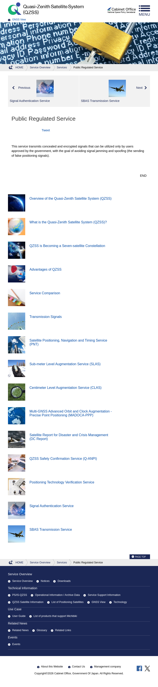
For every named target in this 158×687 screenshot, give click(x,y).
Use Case (15, 609)
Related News (17, 623)
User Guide (19, 616)
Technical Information (22, 588)
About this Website (52, 666)
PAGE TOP (140, 557)
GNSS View (19, 19)
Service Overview (20, 574)
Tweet (46, 130)
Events (12, 637)
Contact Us (78, 666)
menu (144, 10)
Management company (107, 666)
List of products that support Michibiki (55, 616)
